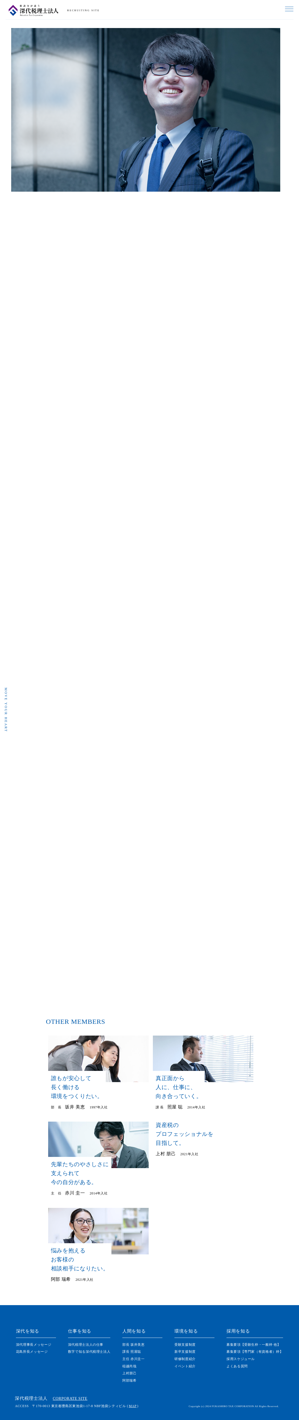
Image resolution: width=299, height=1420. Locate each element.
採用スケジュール (240, 1359)
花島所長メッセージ (32, 1352)
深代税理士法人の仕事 (85, 1345)
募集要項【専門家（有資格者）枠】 (254, 1352)
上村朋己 (129, 1373)
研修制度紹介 (185, 1359)
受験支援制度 (185, 1345)
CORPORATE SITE (70, 1398)
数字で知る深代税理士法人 (89, 1352)
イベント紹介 (185, 1366)
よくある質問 (237, 1366)
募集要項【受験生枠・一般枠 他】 (253, 1345)
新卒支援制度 (185, 1352)
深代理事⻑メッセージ (33, 1345)
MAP (133, 1406)
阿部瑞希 (129, 1380)
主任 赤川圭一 (133, 1359)
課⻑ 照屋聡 (131, 1352)
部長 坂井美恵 (133, 1345)
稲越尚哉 (129, 1366)
